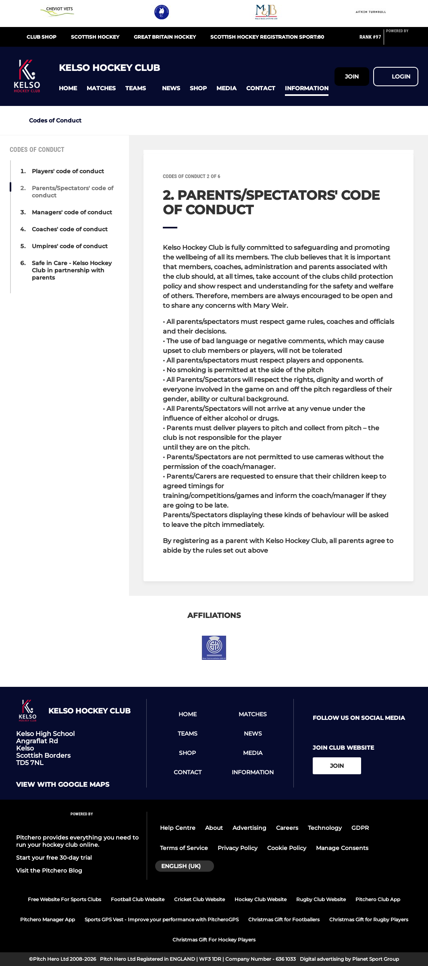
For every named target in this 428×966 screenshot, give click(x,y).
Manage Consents (342, 848)
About (214, 827)
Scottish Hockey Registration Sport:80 (267, 37)
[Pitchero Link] (402, 40)
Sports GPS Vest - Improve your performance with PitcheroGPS (162, 919)
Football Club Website (137, 899)
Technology (325, 827)
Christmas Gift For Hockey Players (214, 940)
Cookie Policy (286, 848)
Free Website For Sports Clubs (64, 899)
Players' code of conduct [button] (68, 171)
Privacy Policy (238, 848)
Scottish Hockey (95, 37)
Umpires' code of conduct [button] (70, 246)
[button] (68, 88)
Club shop (41, 37)
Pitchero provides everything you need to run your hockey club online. (77, 841)
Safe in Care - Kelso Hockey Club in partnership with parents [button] (72, 270)
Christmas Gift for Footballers (284, 919)
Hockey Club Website (261, 899)
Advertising (249, 827)
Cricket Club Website (199, 899)
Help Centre (177, 827)
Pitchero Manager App (47, 919)
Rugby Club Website (321, 899)
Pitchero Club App (377, 899)
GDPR (360, 827)
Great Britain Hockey (165, 37)
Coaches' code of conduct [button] (70, 229)
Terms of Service (184, 848)
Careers (287, 827)
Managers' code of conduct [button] (72, 212)
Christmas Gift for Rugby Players (368, 919)
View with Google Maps (62, 785)
